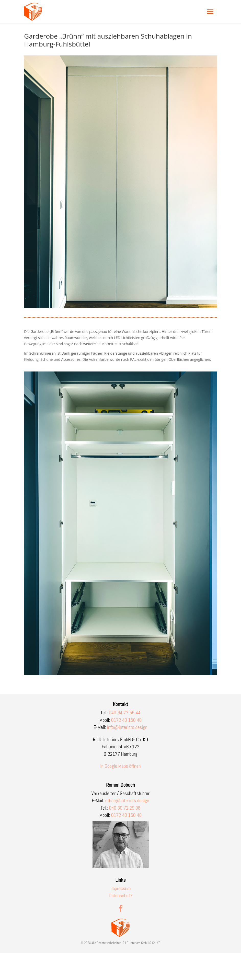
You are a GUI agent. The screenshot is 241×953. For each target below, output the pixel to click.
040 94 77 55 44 (125, 713)
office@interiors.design (127, 800)
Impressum (120, 888)
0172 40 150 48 (126, 720)
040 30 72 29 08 (124, 808)
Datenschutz (120, 895)
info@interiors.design (127, 727)
